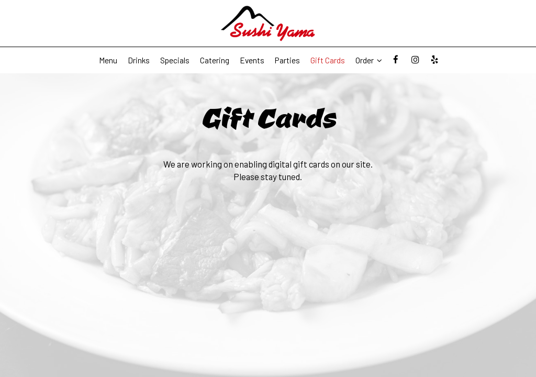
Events (252, 60)
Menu (108, 60)
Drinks (139, 60)
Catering (214, 60)
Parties (287, 60)
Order (368, 60)
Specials (174, 60)
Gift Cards (327, 60)
